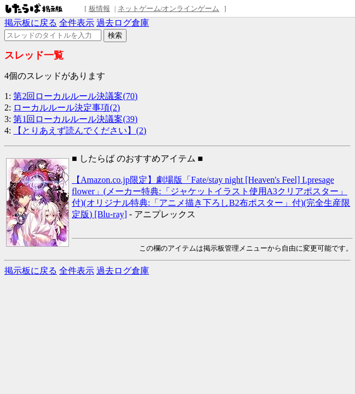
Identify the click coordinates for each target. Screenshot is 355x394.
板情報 (99, 8)
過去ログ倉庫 (122, 22)
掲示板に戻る (30, 22)
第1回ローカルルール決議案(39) (75, 119)
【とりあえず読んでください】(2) (79, 130)
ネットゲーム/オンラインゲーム (169, 8)
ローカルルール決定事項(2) (66, 107)
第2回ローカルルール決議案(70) (75, 96)
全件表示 (76, 22)
